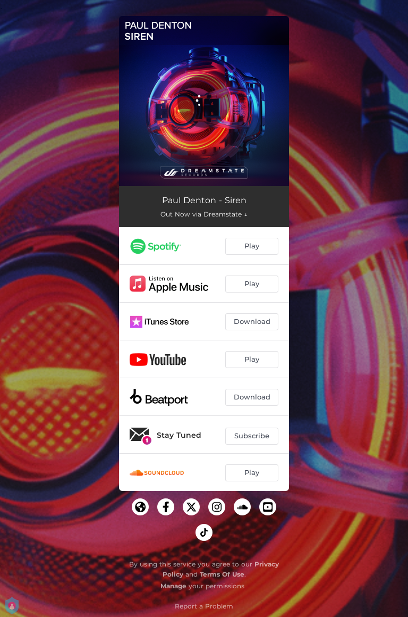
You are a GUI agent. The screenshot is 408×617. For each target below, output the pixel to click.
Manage (173, 586)
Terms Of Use (222, 574)
